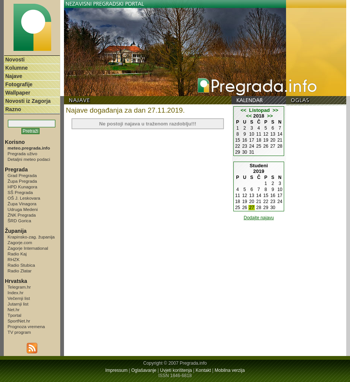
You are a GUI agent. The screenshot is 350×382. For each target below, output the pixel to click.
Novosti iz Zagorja (28, 101)
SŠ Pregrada (20, 192)
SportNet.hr (19, 320)
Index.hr (15, 292)
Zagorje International (28, 248)
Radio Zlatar (20, 270)
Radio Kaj (17, 253)
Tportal (14, 315)
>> (275, 110)
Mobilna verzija (230, 370)
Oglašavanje (144, 370)
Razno (13, 109)
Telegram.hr (19, 286)
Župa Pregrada (22, 181)
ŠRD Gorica (19, 220)
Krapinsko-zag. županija (31, 236)
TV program (19, 332)
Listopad (259, 110)
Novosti (14, 60)
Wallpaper (17, 93)
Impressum (116, 370)
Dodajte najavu (258, 217)
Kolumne (16, 68)
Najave (13, 76)
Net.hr (14, 309)
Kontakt (203, 370)
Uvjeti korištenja (176, 370)
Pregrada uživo (22, 153)
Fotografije (18, 84)
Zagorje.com (20, 242)
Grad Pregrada (22, 175)
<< (243, 110)
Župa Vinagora (22, 203)
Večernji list (19, 298)
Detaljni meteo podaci (29, 159)
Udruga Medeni (23, 209)
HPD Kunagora (22, 186)
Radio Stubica (21, 265)
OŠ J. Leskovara (24, 198)
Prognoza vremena (26, 326)
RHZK (14, 259)
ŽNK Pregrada (22, 214)
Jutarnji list (18, 303)
